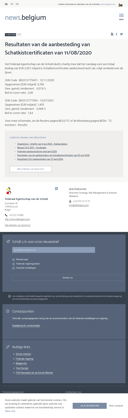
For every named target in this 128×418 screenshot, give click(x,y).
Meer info (10, 411)
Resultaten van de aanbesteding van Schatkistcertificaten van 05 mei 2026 (53, 155)
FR (11, 4)
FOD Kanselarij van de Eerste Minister (34, 372)
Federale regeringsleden (28, 264)
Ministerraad (22, 259)
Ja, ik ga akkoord (89, 405)
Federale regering (24, 358)
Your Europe (22, 368)
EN (17, 4)
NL (6, 4)
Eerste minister (23, 354)
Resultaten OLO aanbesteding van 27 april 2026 (40, 159)
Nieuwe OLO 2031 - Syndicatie (31, 147)
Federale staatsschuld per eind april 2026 (37, 151)
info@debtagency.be (79, 205)
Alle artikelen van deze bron (30, 169)
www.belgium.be (108, 4)
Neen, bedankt (116, 405)
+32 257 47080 (16, 215)
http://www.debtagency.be (17, 219)
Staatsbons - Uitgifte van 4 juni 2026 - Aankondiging (42, 144)
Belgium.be (21, 363)
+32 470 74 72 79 (81, 201)
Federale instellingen (26, 268)
